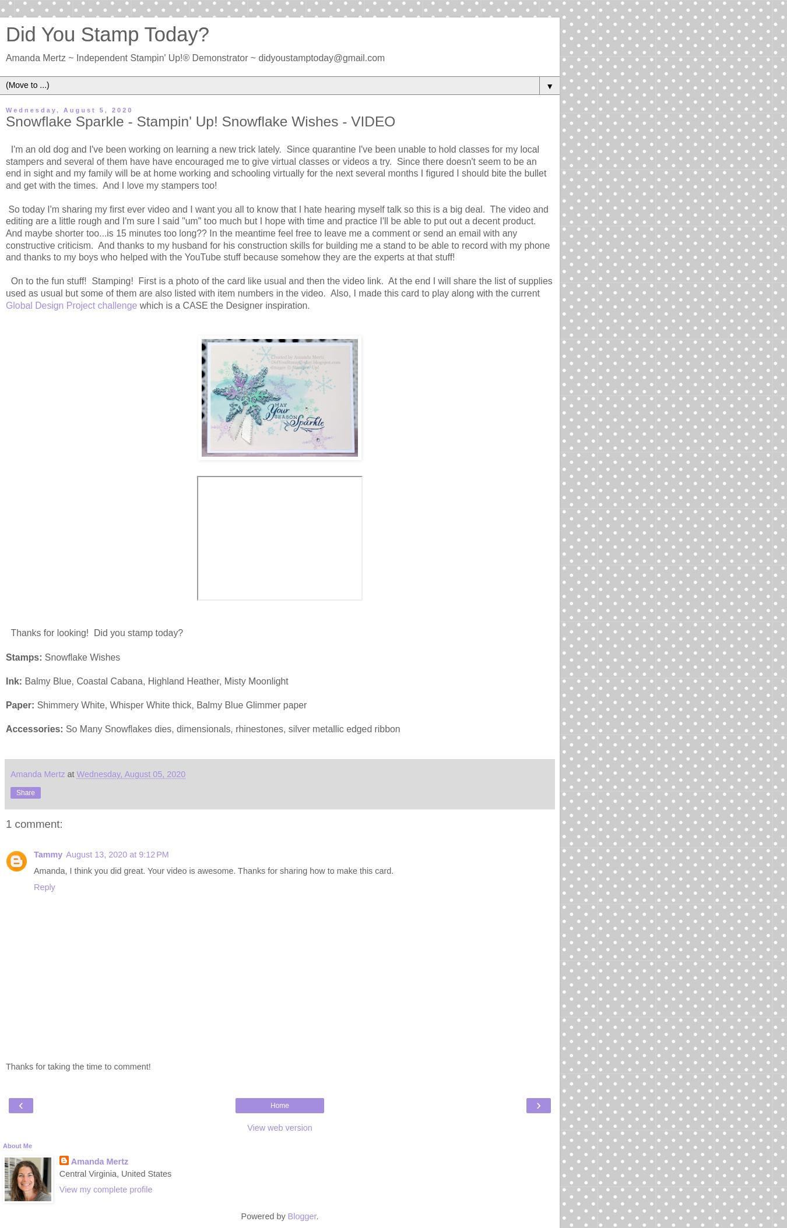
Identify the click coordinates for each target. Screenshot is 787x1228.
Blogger (302, 1216)
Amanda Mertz (99, 1161)
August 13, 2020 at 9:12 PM (117, 854)
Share (25, 793)
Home (279, 1106)
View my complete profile (106, 1189)
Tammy (48, 854)
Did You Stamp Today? (107, 34)
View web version (279, 1127)
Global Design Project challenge (71, 305)
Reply (44, 887)
